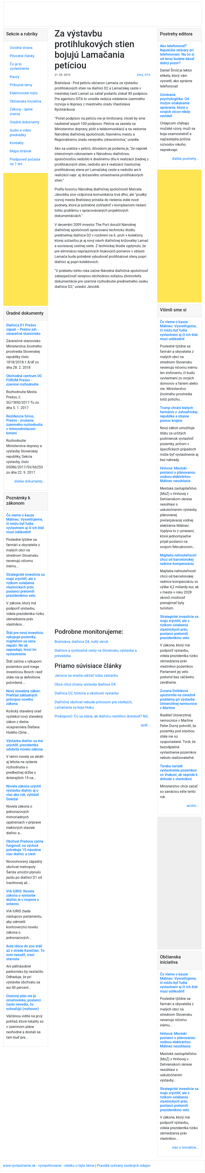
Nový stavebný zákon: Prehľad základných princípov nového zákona (23, 697)
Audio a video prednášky (20, 132)
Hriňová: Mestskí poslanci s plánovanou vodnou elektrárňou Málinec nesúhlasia (177, 474)
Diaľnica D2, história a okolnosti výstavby (87, 693)
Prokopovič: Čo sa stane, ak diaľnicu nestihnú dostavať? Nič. (102, 716)
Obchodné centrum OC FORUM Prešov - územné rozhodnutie (24, 380)
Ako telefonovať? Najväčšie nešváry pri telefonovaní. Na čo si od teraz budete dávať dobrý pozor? (177, 54)
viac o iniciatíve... (185, 1147)
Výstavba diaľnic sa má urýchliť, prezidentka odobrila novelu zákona (24, 745)
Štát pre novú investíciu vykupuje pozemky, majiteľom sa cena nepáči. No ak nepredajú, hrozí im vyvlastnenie (24, 643)
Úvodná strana (21, 48)
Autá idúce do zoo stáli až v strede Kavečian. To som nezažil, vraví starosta (25, 952)
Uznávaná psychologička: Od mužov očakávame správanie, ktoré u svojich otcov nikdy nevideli (175, 105)
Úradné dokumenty (24, 122)
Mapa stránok (20, 151)
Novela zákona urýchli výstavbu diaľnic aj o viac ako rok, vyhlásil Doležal (23, 792)
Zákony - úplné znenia (21, 111)
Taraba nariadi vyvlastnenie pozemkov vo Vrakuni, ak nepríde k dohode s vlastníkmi (179, 772)
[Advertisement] (103, 458)
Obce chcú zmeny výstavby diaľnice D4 (85, 684)
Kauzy (14, 77)
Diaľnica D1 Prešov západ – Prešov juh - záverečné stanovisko (23, 329)
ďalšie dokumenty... (29, 481)
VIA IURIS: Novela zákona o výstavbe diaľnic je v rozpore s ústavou (22, 897)
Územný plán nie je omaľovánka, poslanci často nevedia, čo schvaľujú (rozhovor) (23, 1002)
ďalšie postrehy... (185, 159)
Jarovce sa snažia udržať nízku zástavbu (86, 675)
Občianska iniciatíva (25, 101)
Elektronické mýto (24, 93)
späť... (145, 725)
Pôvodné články (22, 56)
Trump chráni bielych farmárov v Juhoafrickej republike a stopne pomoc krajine (179, 414)
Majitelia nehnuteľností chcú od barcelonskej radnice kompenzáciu (178, 559)
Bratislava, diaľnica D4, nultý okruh (81, 642)
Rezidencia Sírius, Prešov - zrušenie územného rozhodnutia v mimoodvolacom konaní (24, 424)
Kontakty (17, 143)
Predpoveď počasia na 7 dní (25, 161)
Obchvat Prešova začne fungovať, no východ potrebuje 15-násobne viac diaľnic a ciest (24, 847)
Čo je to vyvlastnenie (19, 66)
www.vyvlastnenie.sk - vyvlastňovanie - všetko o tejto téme (49, 1165)
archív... (193, 806)
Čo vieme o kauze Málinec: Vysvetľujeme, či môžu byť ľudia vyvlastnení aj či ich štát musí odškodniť (25, 523)
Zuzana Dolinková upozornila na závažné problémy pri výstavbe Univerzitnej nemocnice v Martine (178, 699)
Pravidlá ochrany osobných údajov (124, 1165)
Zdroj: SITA (144, 74)
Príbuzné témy (21, 85)
